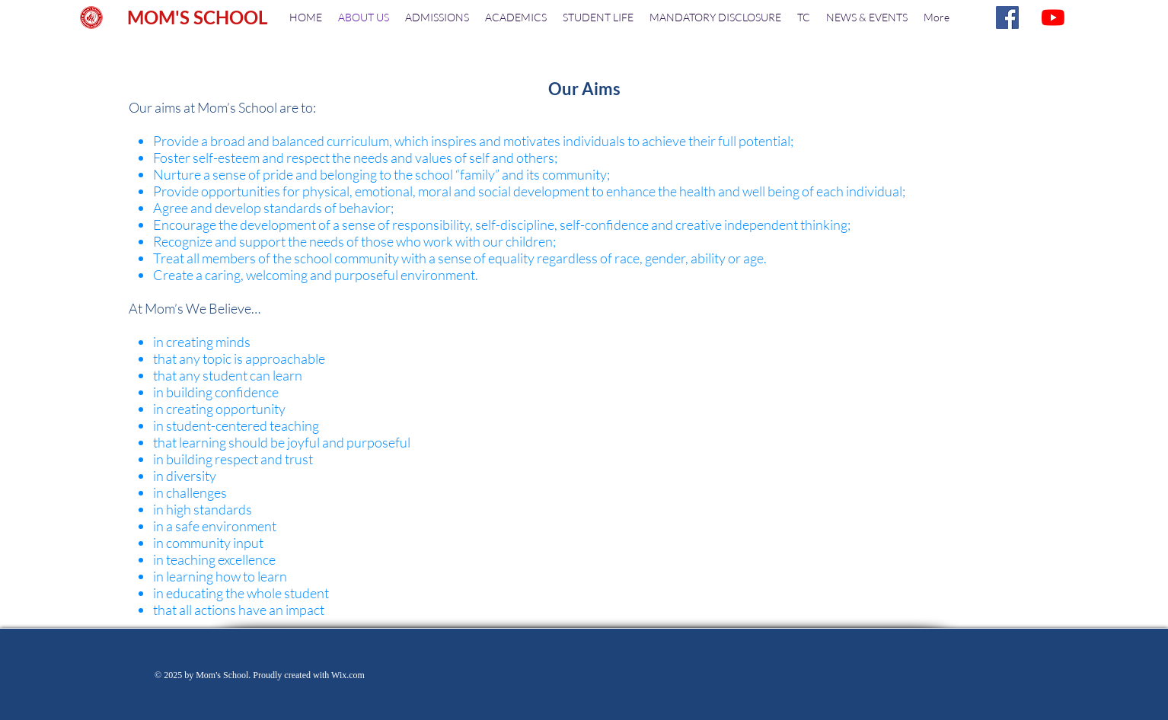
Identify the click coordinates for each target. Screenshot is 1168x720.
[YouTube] (1053, 17)
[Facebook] (1007, 17)
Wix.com (348, 675)
